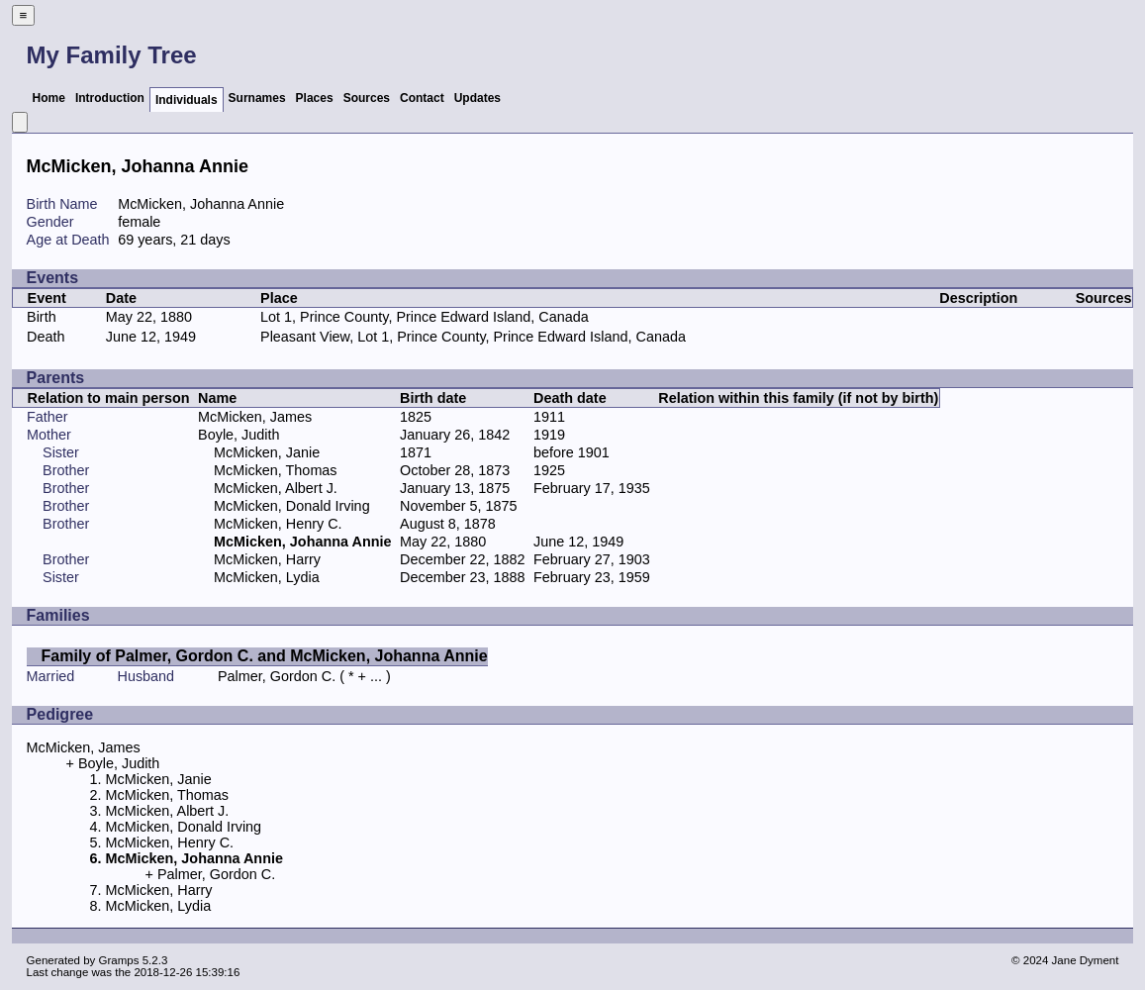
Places (315, 98)
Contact (422, 98)
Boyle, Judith (238, 435)
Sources (366, 98)
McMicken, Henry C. (278, 524)
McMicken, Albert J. (275, 488)
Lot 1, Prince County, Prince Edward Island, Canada (424, 317)
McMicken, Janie (267, 452)
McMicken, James (255, 417)
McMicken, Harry (267, 559)
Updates (477, 98)
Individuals (186, 100)
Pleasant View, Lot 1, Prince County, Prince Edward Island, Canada (473, 337)
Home (49, 98)
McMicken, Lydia (267, 577)
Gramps (119, 960)
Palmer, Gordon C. (276, 676)
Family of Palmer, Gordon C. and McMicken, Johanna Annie (265, 655)
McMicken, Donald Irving (292, 506)
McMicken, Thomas (275, 470)
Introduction (109, 98)
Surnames (257, 98)
